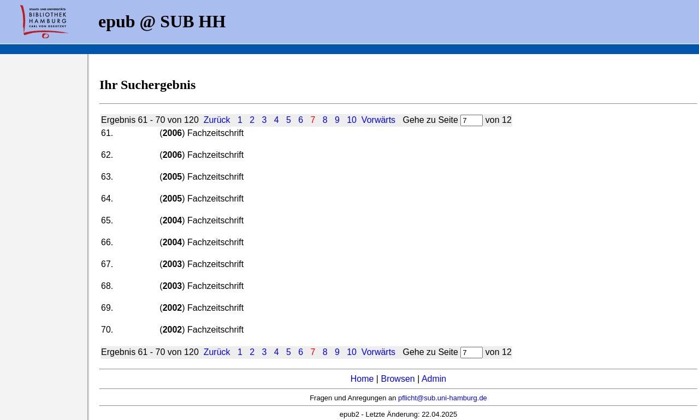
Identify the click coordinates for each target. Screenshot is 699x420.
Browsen (397, 378)
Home (362, 378)
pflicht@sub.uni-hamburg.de (442, 398)
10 (352, 120)
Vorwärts (378, 120)
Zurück (217, 120)
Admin (434, 378)
